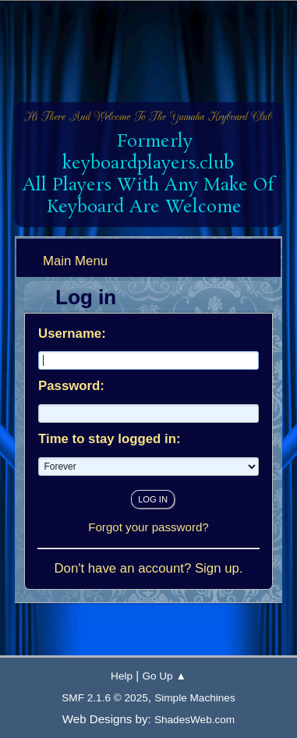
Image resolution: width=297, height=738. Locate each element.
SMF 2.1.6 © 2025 (105, 698)
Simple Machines (194, 698)
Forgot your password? (148, 527)
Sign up (217, 568)
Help (122, 676)
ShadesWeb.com (194, 720)
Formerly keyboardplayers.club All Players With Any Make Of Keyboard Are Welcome (148, 174)
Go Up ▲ (164, 676)
